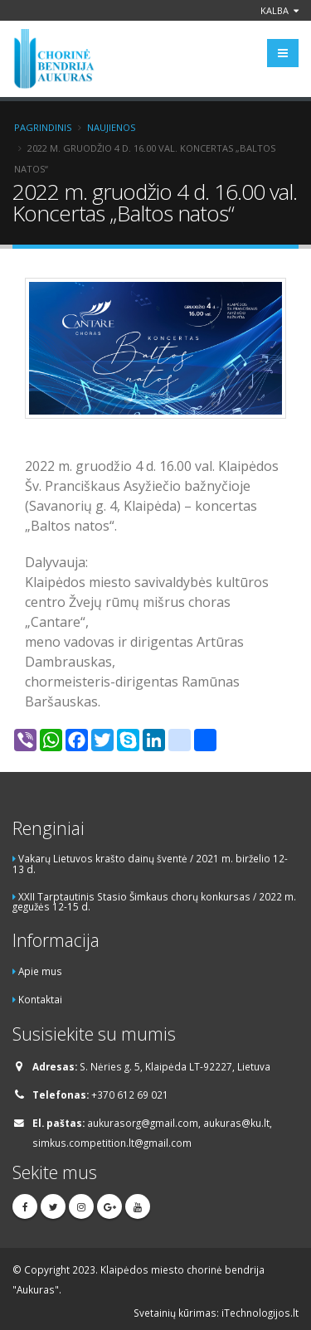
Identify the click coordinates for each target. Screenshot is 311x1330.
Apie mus (40, 971)
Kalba (279, 10)
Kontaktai (40, 999)
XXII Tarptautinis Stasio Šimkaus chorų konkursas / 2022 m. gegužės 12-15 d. (154, 902)
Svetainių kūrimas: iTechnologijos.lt (216, 1312)
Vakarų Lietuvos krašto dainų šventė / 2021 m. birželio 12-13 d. (150, 864)
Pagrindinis (42, 127)
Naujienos (111, 127)
